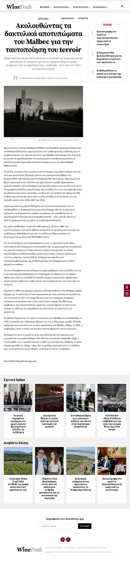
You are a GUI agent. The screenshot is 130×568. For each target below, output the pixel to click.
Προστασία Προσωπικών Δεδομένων (92, 557)
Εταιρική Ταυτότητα (53, 557)
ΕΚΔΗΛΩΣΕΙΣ (99, 7)
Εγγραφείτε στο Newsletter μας (65, 529)
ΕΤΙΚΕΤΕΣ (83, 18)
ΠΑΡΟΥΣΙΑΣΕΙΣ (61, 7)
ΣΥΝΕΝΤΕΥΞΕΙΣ (81, 7)
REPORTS (44, 7)
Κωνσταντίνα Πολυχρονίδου (34, 78)
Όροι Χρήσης (69, 557)
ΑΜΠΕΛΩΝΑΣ (67, 18)
